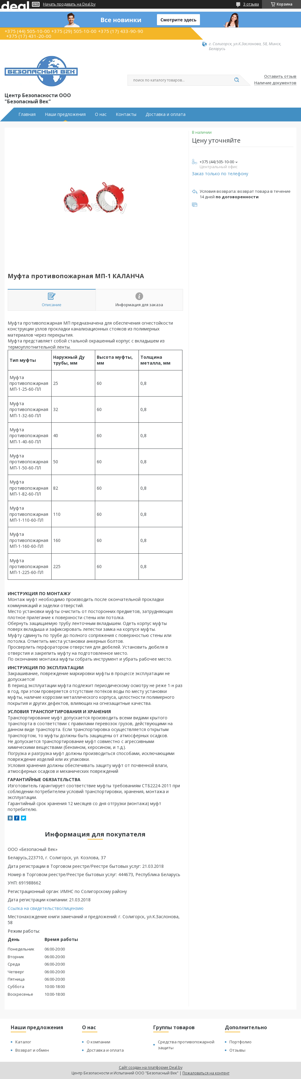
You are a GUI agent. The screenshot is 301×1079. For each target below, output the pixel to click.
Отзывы (237, 1050)
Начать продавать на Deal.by (69, 4)
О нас (101, 114)
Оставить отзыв (280, 76)
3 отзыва (251, 4)
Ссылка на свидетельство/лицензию (46, 908)
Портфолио (240, 1042)
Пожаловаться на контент (205, 1073)
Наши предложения (65, 114)
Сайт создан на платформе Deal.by (150, 1067)
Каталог (23, 1042)
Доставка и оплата (166, 114)
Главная (27, 114)
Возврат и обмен (32, 1050)
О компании (98, 1042)
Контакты (126, 114)
